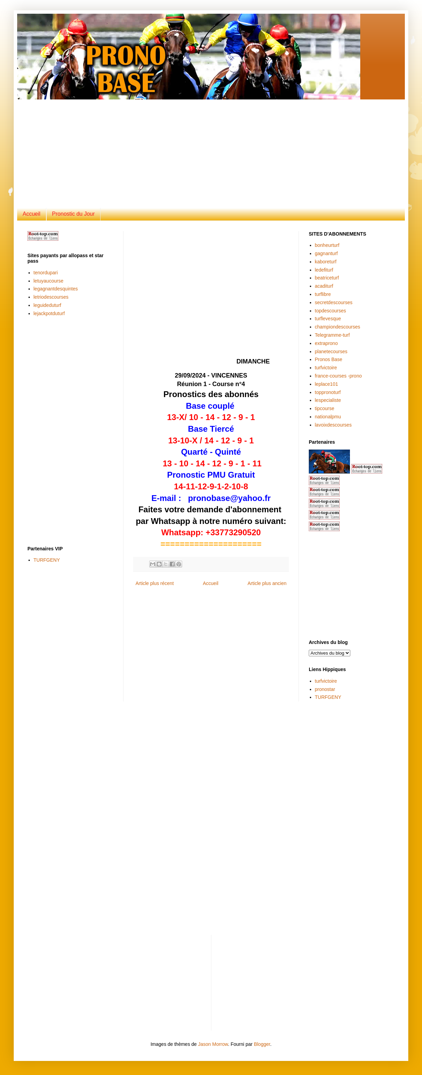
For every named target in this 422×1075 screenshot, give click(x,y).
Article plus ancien (266, 583)
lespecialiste (328, 400)
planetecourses (331, 351)
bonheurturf (327, 245)
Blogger (262, 1044)
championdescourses (337, 327)
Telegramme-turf (332, 335)
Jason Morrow (213, 1044)
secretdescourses (334, 302)
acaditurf (324, 286)
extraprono (326, 343)
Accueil (31, 214)
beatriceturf (327, 277)
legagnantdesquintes (56, 288)
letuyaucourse (48, 281)
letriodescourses (51, 297)
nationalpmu (328, 416)
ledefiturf (324, 270)
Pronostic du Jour (73, 214)
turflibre (323, 294)
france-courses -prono (338, 376)
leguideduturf (47, 305)
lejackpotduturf (49, 313)
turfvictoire (326, 367)
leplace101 (326, 384)
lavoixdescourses (333, 425)
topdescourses (330, 310)
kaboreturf (326, 261)
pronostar (325, 689)
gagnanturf (326, 253)
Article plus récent (155, 583)
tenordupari (46, 272)
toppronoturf (328, 392)
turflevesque (328, 318)
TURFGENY (47, 560)
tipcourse (325, 408)
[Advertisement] (145, 147)
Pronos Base (328, 359)
